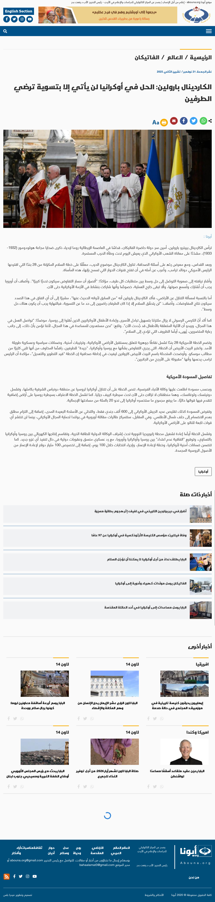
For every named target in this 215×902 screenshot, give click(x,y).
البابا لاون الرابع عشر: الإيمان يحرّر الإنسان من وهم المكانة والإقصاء (108, 705)
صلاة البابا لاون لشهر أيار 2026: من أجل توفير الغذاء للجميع (107, 773)
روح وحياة (77, 850)
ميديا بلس (9, 894)
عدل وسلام (64, 850)
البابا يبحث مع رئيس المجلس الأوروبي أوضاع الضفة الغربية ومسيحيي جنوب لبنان (37, 773)
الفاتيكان (147, 57)
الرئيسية (201, 57)
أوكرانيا (203, 471)
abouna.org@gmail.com (26, 860)
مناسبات (27, 847)
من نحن (194, 877)
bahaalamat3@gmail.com (97, 864)
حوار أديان (51, 850)
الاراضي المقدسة (97, 850)
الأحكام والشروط (154, 894)
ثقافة (38, 847)
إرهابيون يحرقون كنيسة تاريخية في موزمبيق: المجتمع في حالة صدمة (177, 705)
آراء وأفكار (16, 850)
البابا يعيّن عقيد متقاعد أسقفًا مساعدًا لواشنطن (177, 773)
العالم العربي (116, 850)
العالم (175, 57)
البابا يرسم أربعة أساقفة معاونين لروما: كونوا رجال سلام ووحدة (37, 705)
